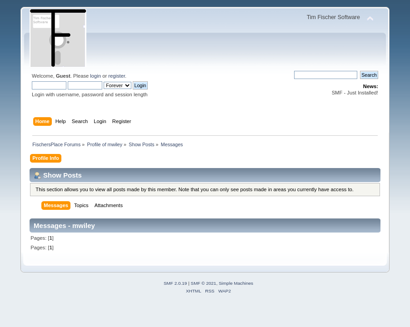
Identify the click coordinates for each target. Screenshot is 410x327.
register (116, 76)
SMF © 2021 (203, 283)
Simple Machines (236, 283)
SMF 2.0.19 (175, 283)
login (95, 76)
